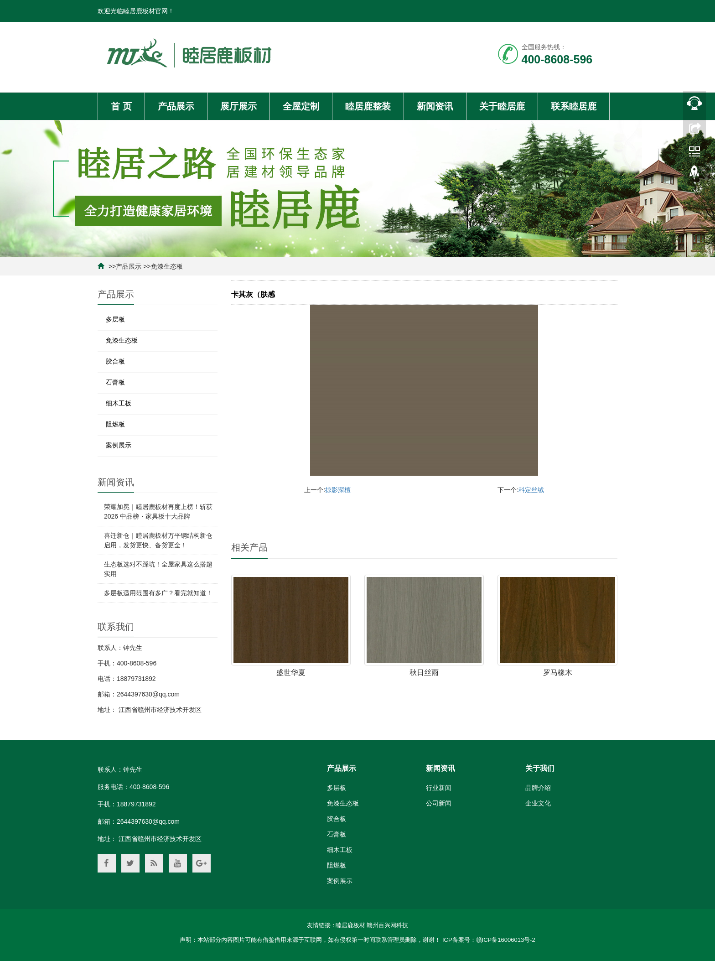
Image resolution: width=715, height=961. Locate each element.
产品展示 (176, 106)
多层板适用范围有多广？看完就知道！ (158, 593)
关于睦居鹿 (502, 106)
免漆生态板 (167, 266)
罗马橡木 (557, 672)
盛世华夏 (291, 672)
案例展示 (118, 445)
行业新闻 (438, 787)
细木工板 (118, 403)
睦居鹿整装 (368, 106)
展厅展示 (238, 106)
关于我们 (539, 768)
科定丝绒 (531, 489)
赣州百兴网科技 (387, 925)
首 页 (121, 106)
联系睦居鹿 (573, 106)
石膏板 (115, 382)
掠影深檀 (338, 489)
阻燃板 (115, 424)
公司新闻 (438, 803)
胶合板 (115, 361)
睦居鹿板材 (350, 925)
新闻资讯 (435, 106)
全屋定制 (301, 106)
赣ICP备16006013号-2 (505, 939)
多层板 (115, 319)
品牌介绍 (538, 787)
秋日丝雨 (424, 672)
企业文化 (538, 803)
